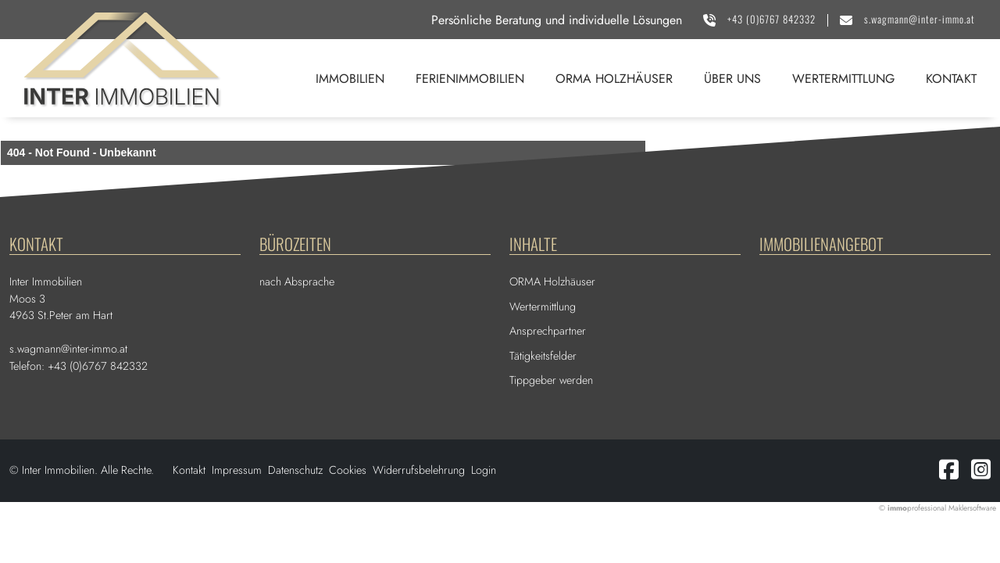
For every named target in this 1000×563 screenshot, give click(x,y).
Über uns (732, 79)
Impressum (237, 470)
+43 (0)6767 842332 (771, 19)
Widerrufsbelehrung (419, 470)
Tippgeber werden (551, 380)
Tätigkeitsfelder (543, 356)
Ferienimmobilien (470, 79)
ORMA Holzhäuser (614, 79)
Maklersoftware (972, 508)
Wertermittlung (843, 79)
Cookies (347, 470)
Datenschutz (295, 470)
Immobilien (350, 79)
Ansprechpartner (547, 331)
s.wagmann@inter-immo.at (919, 19)
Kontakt (951, 79)
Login (483, 470)
